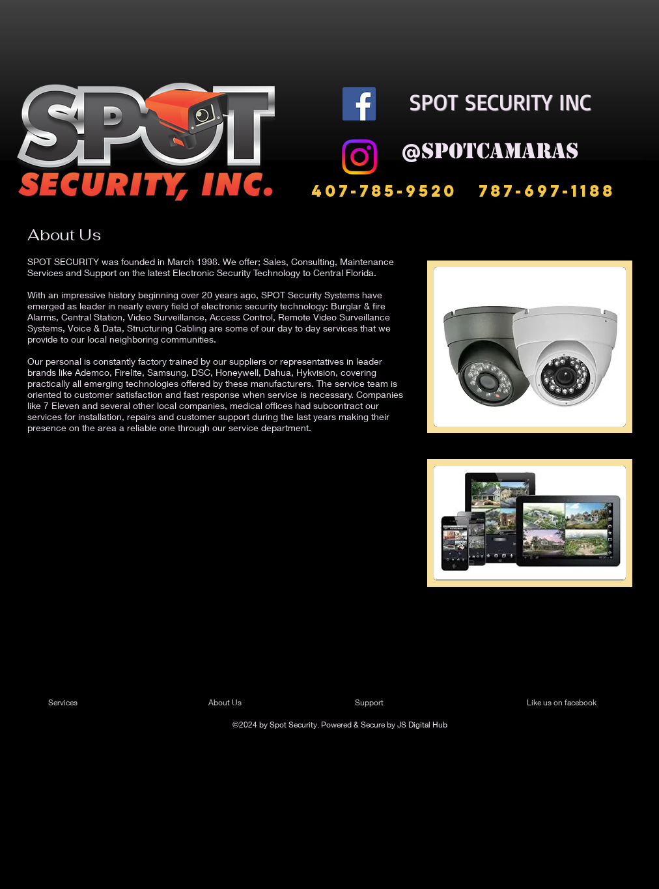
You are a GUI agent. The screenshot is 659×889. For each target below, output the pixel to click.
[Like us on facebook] (566, 703)
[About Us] (258, 703)
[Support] (386, 703)
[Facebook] (359, 103)
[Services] (85, 703)
